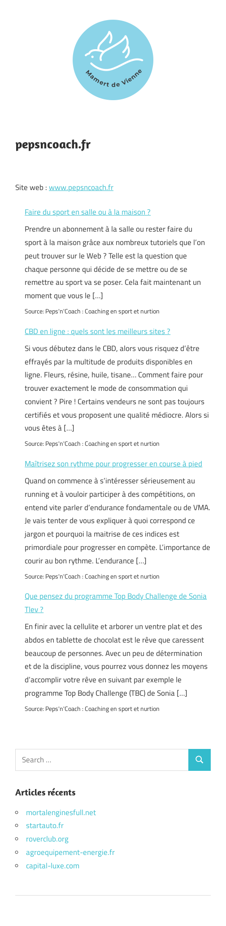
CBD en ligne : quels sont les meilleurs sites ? (97, 331)
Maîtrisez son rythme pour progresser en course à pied (113, 463)
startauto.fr (45, 825)
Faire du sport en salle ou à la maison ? (88, 212)
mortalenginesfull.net (61, 812)
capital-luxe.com (52, 865)
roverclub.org (47, 839)
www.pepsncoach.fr (81, 187)
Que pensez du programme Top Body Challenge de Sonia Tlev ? (116, 602)
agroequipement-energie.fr (70, 852)
